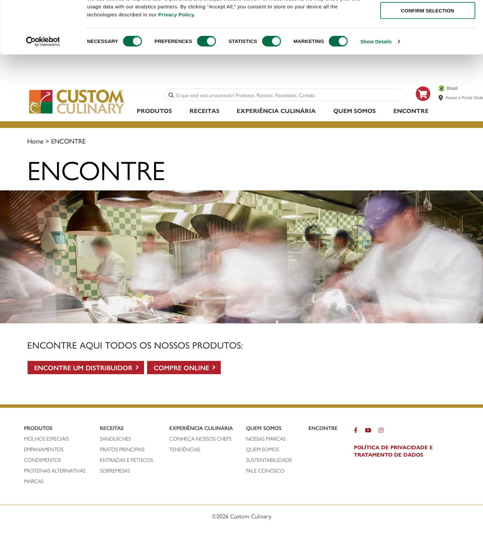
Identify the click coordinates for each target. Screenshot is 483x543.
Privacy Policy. (176, 40)
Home (35, 142)
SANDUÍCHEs (115, 439)
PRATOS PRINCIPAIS (122, 450)
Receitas (204, 111)
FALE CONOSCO (265, 471)
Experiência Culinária (276, 111)
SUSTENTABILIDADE (269, 461)
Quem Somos (354, 111)
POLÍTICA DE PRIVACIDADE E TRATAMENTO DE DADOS (393, 452)
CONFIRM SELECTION (427, 36)
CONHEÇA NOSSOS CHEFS (200, 439)
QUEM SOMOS (262, 450)
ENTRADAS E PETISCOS (126, 461)
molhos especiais (46, 439)
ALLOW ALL (427, 16)
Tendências (184, 450)
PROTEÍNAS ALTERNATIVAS (54, 471)
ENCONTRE (411, 111)
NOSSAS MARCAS (265, 439)
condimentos (42, 461)
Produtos (154, 111)
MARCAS (33, 482)
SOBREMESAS (115, 471)
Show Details (376, 67)
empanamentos (43, 450)
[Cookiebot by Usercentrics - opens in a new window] (43, 67)
